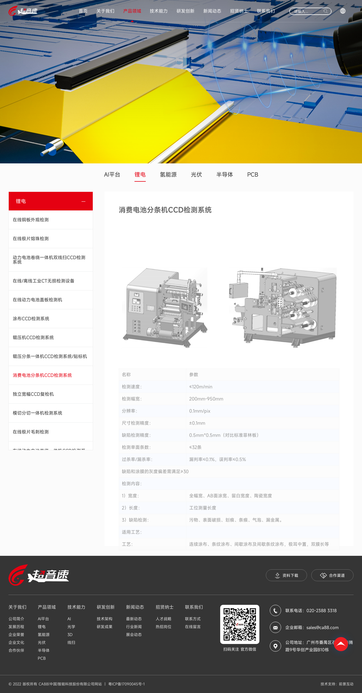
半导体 (224, 174)
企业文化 (16, 642)
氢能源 (168, 174)
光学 (71, 626)
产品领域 (132, 11)
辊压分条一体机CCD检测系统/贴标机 (50, 356)
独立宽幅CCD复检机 (33, 394)
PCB (252, 174)
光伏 (196, 174)
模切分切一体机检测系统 (37, 413)
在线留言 (193, 626)
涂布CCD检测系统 (31, 319)
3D (69, 634)
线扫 (71, 642)
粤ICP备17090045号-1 (126, 684)
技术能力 (159, 11)
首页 (83, 11)
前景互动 (346, 684)
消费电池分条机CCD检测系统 (42, 375)
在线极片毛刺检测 (31, 432)
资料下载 (286, 576)
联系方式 (193, 618)
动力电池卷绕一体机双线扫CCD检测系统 (49, 259)
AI (69, 618)
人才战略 (163, 618)
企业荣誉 (16, 634)
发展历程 (16, 626)
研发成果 (104, 626)
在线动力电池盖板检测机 (37, 300)
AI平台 (112, 174)
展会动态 (134, 634)
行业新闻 (134, 626)
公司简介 (16, 618)
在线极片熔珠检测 (31, 239)
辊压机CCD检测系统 (33, 337)
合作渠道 (332, 576)
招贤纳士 (239, 11)
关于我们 (105, 11)
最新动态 (134, 618)
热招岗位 (163, 626)
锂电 (140, 174)
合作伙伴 (16, 650)
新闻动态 (212, 11)
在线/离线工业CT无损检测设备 (43, 281)
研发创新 (185, 11)
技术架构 (104, 618)
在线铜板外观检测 (31, 220)
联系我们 (266, 11)
